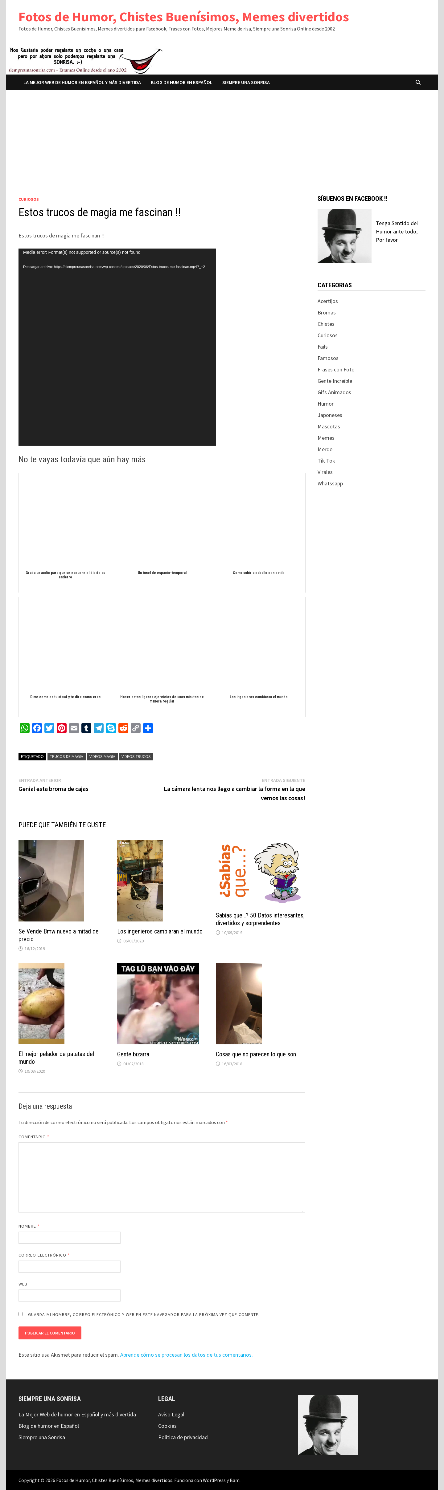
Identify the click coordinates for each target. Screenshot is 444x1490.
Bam (235, 1480)
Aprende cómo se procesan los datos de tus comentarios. (186, 1354)
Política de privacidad (183, 1437)
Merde (325, 449)
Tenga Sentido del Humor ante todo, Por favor (397, 231)
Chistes (326, 323)
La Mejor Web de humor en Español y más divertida (82, 82)
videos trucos (136, 756)
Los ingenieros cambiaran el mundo (160, 931)
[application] (117, 347)
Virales (325, 472)
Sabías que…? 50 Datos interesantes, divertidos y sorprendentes (260, 919)
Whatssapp (330, 483)
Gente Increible (335, 380)
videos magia (102, 756)
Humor (326, 403)
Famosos (328, 358)
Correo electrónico (44, 1255)
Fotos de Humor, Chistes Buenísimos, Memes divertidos (183, 16)
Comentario (33, 1137)
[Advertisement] (222, 136)
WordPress (214, 1480)
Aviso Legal (171, 1414)
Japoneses (330, 415)
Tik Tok (326, 460)
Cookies (167, 1425)
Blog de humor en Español (181, 82)
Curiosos (28, 199)
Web (22, 1284)
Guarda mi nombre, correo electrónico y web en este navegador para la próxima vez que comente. (144, 1314)
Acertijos (328, 301)
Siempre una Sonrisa (246, 82)
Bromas (327, 312)
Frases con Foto (336, 369)
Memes (326, 437)
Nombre (29, 1226)
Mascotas (329, 426)
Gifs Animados (334, 392)
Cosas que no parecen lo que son (256, 1054)
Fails (323, 346)
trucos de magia (66, 756)
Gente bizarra (133, 1054)
